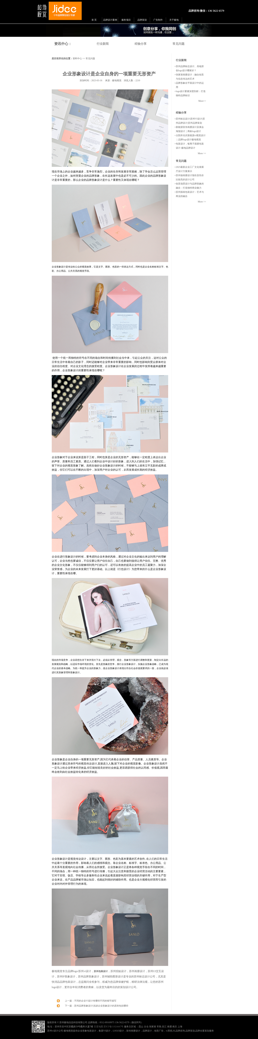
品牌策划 (142, 20)
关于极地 (174, 20)
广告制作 (158, 20)
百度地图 (98, 1026)
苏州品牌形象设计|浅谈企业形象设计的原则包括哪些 (101, 1006)
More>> (202, 101)
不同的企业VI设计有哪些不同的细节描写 (95, 1001)
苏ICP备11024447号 (113, 1026)
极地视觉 (116, 80)
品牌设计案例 (110, 20)
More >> (202, 153)
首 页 (94, 20)
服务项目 (126, 20)
